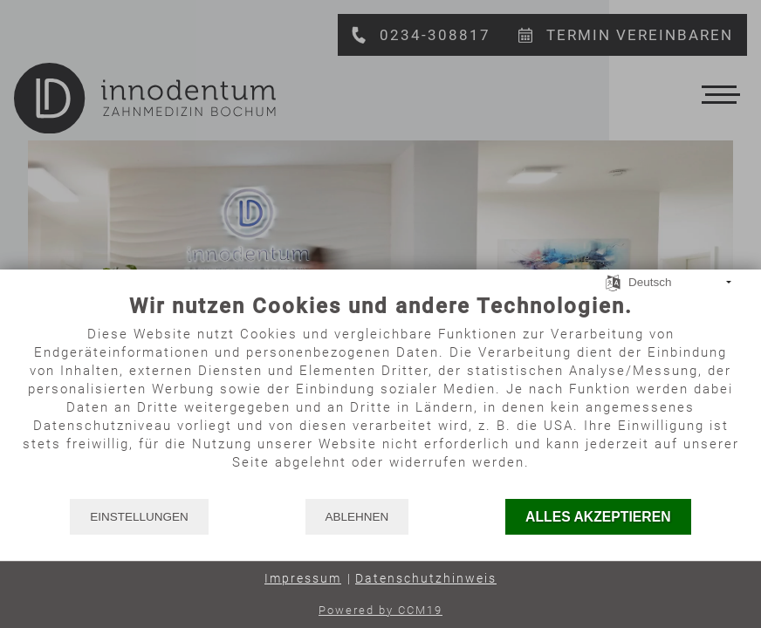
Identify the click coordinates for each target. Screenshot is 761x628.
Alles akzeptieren (598, 516)
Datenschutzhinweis (426, 578)
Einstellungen (139, 516)
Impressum (302, 578)
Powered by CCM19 (380, 610)
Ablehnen (357, 516)
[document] (380, 395)
